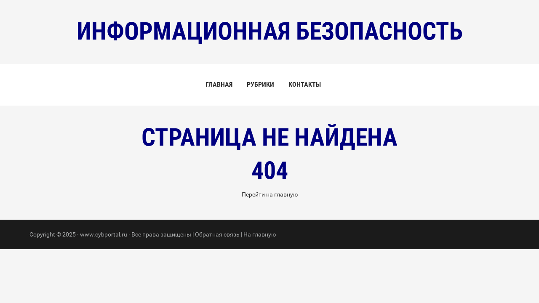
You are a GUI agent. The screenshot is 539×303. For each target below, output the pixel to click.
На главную (259, 234)
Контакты (304, 84)
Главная (218, 84)
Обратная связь (217, 234)
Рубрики (260, 84)
